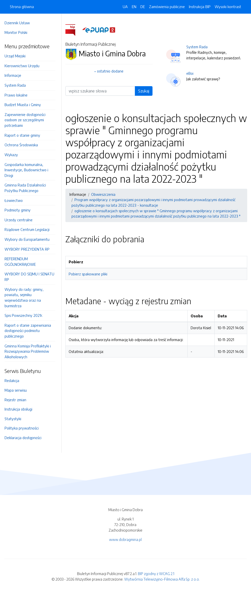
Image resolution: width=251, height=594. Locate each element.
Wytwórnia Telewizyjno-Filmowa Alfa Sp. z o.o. (162, 579)
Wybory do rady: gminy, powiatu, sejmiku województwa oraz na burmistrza (25, 297)
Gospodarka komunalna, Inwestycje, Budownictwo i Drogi (28, 170)
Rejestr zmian (17, 399)
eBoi (190, 73)
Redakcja (13, 380)
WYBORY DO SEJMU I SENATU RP (31, 277)
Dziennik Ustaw (18, 22)
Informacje (14, 75)
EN (134, 6)
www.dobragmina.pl (125, 539)
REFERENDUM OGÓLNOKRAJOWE (21, 261)
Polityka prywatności (23, 428)
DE (142, 6)
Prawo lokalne (17, 95)
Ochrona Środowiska (22, 144)
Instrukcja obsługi (20, 409)
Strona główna (22, 6)
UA (125, 6)
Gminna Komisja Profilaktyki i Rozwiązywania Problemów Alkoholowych (29, 351)
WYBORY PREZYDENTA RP (28, 249)
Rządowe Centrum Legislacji (28, 229)
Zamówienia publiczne (167, 6)
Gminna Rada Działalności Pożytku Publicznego (26, 188)
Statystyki (14, 418)
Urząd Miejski (16, 56)
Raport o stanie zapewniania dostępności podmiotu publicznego (29, 330)
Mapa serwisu (17, 390)
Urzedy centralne (20, 220)
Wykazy (12, 154)
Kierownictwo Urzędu (23, 65)
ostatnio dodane (111, 71)
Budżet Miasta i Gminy (24, 104)
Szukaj (144, 90)
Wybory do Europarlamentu (28, 239)
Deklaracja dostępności (24, 437)
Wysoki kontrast (228, 6)
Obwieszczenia (105, 194)
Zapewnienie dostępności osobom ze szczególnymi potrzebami (26, 120)
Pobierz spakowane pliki (89, 274)
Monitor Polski (17, 32)
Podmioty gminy (19, 210)
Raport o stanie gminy (24, 135)
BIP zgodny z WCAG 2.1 (156, 573)
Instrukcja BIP (200, 6)
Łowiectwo (15, 200)
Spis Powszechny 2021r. (25, 315)
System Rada (16, 85)
